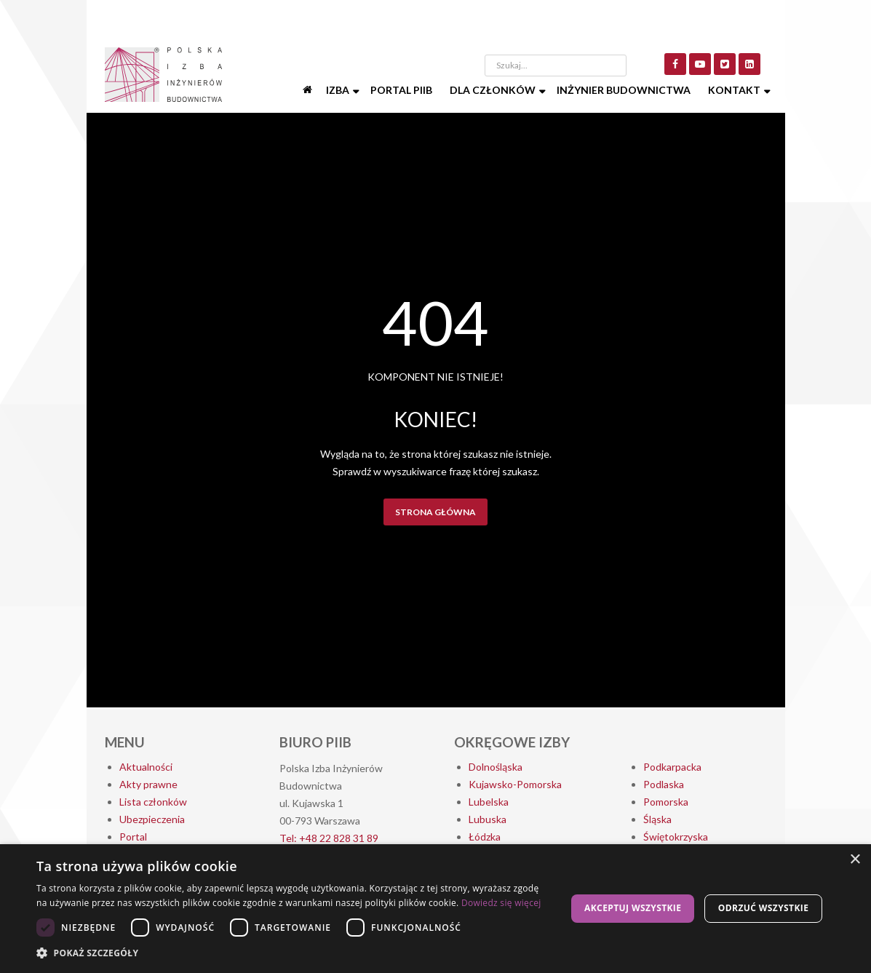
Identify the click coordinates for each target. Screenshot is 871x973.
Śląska (657, 819)
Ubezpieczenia (152, 819)
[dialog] (435, 908)
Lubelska (489, 801)
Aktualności (145, 766)
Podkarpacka (672, 766)
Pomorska (665, 801)
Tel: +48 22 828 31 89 (328, 838)
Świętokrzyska (675, 836)
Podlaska (663, 784)
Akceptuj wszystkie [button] (632, 908)
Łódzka (485, 836)
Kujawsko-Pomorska (515, 784)
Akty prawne (148, 784)
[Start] (308, 90)
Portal (133, 836)
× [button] (854, 859)
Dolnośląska (495, 766)
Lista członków (153, 801)
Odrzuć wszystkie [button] (763, 908)
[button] (293, 953)
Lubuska (487, 819)
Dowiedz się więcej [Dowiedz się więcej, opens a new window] (501, 903)
